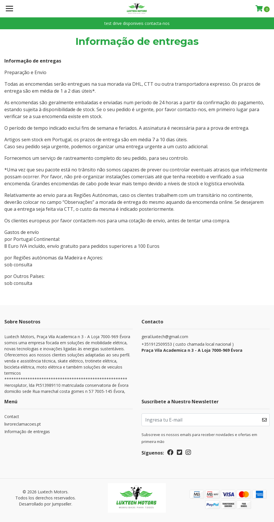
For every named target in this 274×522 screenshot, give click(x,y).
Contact (11, 416)
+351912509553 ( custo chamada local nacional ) (205, 347)
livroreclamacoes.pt (22, 424)
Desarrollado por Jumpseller (45, 504)
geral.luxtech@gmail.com (164, 336)
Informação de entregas (27, 431)
